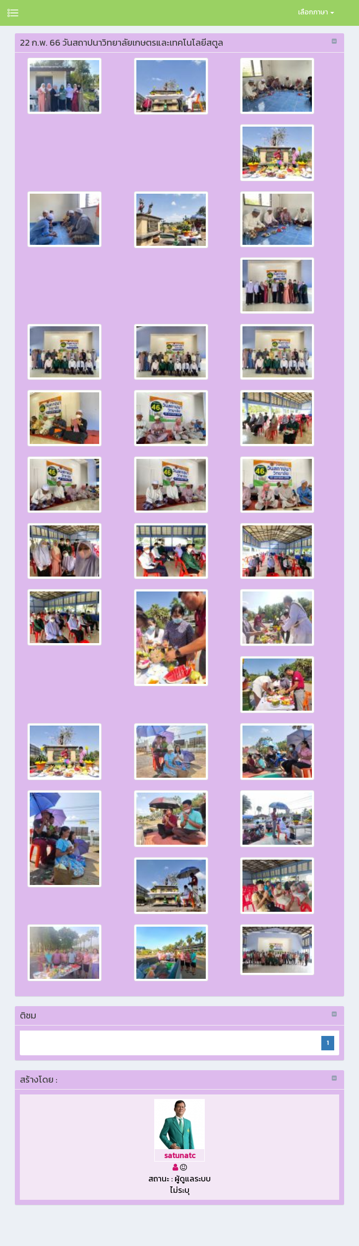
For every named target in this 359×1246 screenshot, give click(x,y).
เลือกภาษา (316, 12)
